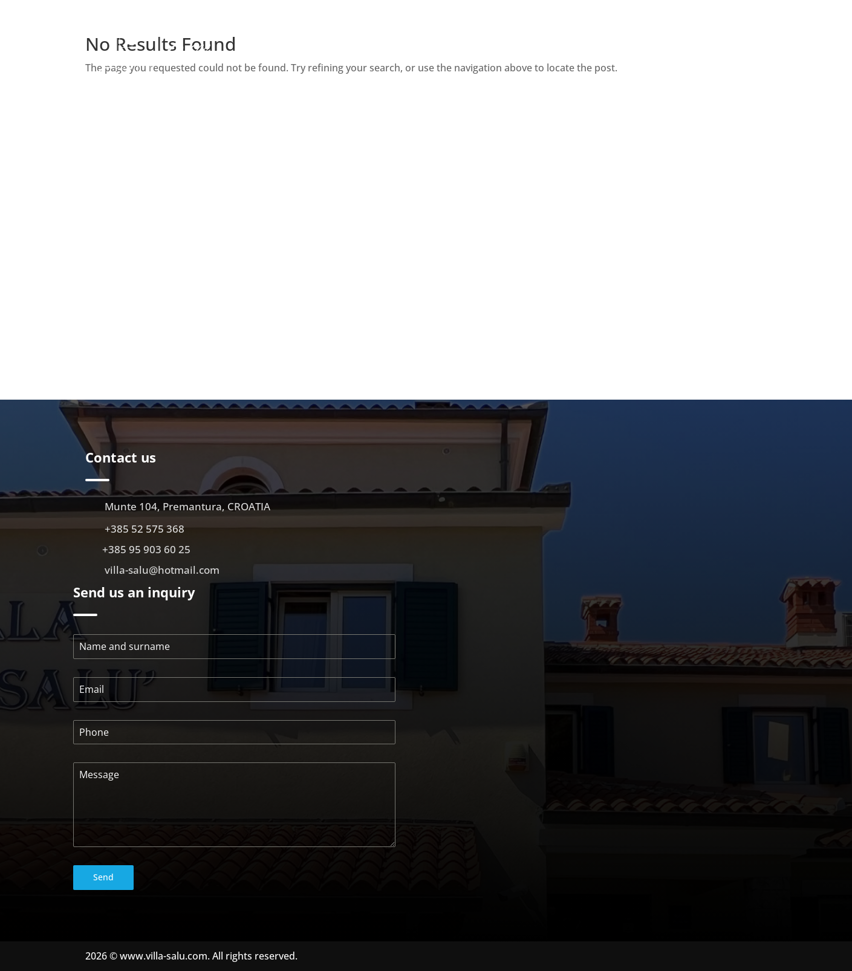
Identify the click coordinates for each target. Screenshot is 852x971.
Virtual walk (638, 49)
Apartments (515, 49)
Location (699, 49)
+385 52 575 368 (144, 529)
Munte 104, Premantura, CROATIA (187, 506)
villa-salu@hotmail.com (162, 570)
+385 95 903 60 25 (146, 549)
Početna (407, 49)
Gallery (581, 49)
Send (103, 877)
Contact (749, 49)
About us (456, 49)
